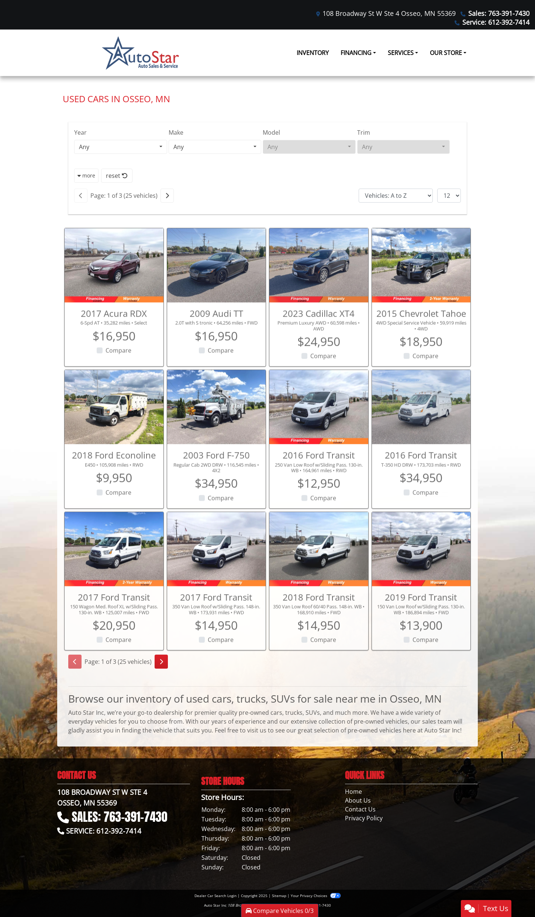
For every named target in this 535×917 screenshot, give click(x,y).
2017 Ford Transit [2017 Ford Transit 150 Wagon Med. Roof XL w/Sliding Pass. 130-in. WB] (114, 621)
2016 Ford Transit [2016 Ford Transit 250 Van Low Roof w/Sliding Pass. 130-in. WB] (319, 479)
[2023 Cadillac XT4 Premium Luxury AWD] (318, 290)
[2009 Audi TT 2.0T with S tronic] (216, 290)
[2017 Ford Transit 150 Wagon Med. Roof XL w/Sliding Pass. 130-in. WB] (114, 574)
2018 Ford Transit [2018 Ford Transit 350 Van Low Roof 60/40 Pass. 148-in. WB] (319, 621)
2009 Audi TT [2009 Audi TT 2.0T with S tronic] (216, 337)
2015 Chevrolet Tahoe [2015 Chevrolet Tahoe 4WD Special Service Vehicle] (421, 337)
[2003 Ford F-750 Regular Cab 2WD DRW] (216, 431)
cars (276, 713)
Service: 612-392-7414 (495, 22)
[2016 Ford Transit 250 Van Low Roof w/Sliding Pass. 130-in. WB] (318, 431)
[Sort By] (396, 196)
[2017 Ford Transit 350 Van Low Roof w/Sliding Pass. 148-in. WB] (216, 574)
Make (176, 132)
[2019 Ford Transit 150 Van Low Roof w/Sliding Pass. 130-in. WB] (421, 574)
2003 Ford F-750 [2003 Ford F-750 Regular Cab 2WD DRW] (216, 479)
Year (80, 132)
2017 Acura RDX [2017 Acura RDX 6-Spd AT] (114, 337)
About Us (358, 800)
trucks (294, 713)
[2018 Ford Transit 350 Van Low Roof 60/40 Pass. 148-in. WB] (318, 574)
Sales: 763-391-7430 (498, 13)
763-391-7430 (319, 905)
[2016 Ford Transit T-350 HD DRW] (421, 431)
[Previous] (80, 196)
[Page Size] (449, 196)
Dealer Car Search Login (215, 895)
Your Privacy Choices (316, 895)
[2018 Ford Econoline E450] (114, 431)
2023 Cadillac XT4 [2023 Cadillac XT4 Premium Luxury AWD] (319, 337)
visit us (256, 730)
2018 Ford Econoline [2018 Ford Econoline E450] (114, 479)
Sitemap (279, 895)
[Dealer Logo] (140, 52)
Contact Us (360, 809)
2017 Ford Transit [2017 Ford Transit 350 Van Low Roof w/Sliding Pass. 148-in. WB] (216, 621)
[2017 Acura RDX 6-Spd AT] (114, 290)
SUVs (313, 713)
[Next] (167, 196)
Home (353, 791)
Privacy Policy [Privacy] (364, 818)
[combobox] (120, 147)
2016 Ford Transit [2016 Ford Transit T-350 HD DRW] (421, 479)
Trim (363, 132)
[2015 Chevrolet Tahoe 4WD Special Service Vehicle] (421, 290)
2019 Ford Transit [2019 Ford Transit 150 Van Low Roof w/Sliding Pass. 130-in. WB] (421, 621)
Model (271, 132)
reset (117, 176)
